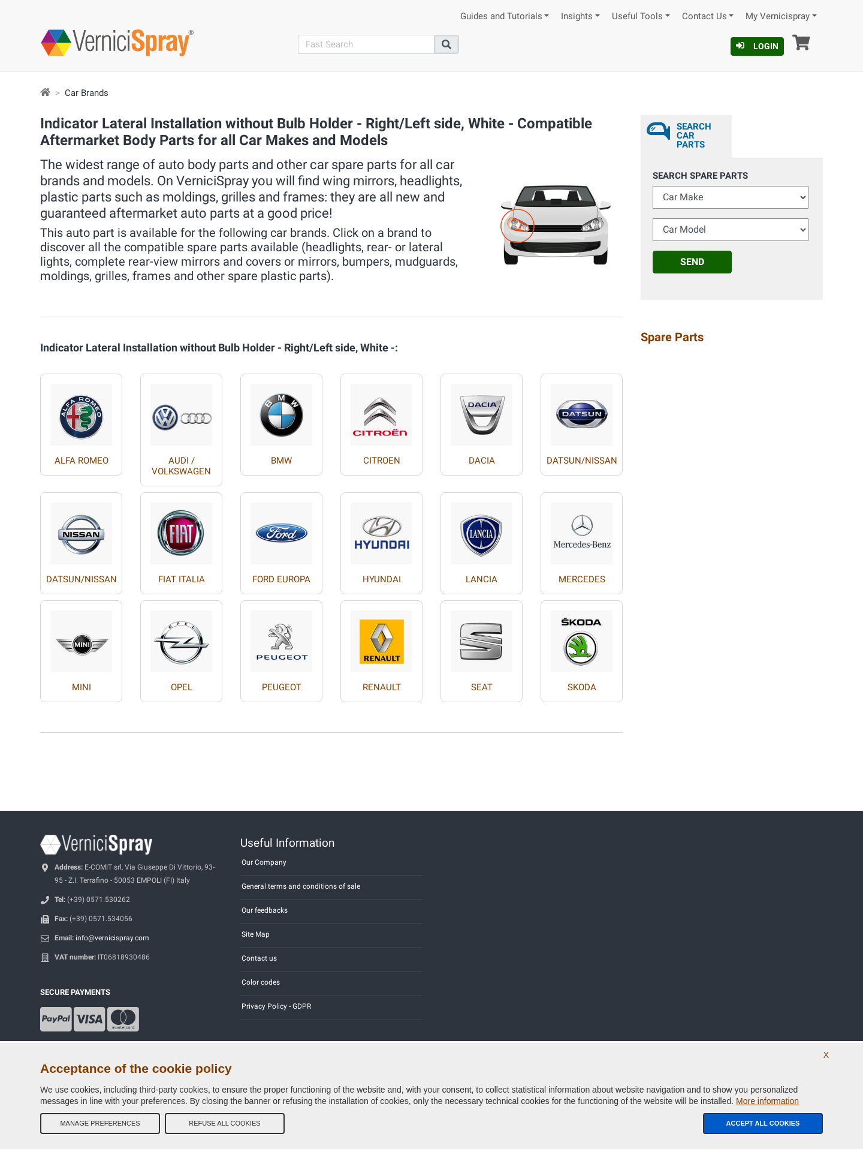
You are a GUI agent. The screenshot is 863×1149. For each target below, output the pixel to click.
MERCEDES (582, 579)
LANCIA (481, 579)
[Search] (366, 44)
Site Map (256, 934)
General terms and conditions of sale (301, 886)
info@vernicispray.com (112, 938)
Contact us (259, 958)
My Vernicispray (778, 16)
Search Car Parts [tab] (694, 135)
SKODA (582, 687)
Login (757, 46)
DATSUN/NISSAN (582, 460)
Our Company (264, 862)
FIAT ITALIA (181, 579)
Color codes (261, 982)
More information (767, 1101)
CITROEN (381, 460)
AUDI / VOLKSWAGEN (181, 466)
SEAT (482, 687)
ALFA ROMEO (81, 460)
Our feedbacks (265, 910)
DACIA (482, 460)
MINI (81, 687)
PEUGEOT (281, 687)
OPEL (181, 687)
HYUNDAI (382, 579)
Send (692, 261)
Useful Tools (637, 16)
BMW (281, 460)
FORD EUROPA (281, 579)
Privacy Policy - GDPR (276, 1006)
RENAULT (382, 687)
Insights (577, 16)
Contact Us (704, 16)
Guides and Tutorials (501, 16)
